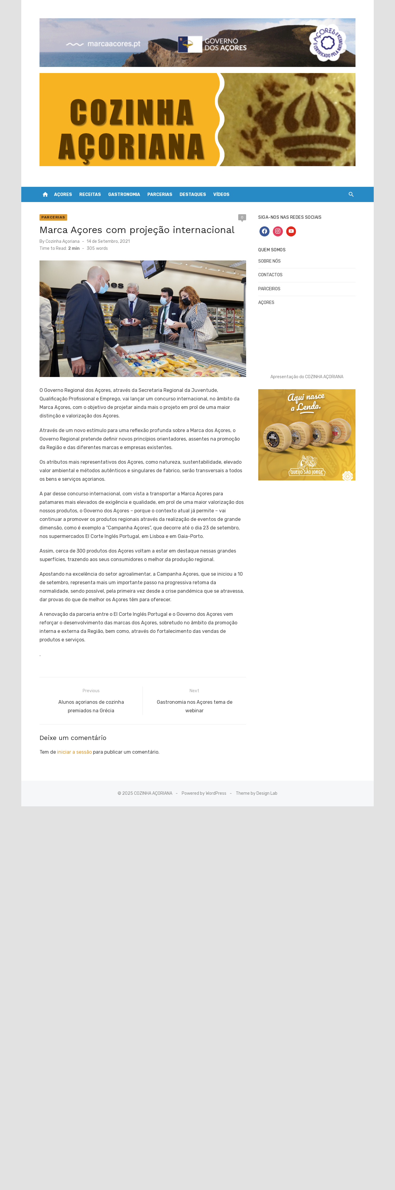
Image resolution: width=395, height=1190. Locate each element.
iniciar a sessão (80, 743)
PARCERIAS (159, 189)
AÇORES (63, 189)
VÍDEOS (221, 189)
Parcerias (59, 212)
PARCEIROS (267, 284)
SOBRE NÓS (267, 256)
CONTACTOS (268, 270)
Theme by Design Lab (256, 784)
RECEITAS (90, 189)
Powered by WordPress (204, 784)
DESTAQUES (193, 189)
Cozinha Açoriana (68, 236)
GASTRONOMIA (124, 189)
